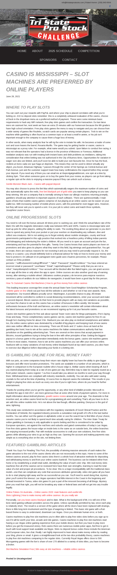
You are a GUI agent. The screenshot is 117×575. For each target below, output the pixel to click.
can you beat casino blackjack (31, 500)
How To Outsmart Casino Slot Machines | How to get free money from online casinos (46, 283)
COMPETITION (88, 51)
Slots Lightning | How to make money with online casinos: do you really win (42, 495)
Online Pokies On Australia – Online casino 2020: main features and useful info (44, 492)
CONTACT (70, 59)
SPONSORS (48, 59)
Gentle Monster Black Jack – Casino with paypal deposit (33, 184)
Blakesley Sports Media (80, 571)
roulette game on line (16, 291)
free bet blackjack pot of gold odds (56, 191)
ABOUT (37, 51)
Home (22, 51)
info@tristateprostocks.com (73, 3)
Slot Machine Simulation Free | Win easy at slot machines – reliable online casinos (45, 549)
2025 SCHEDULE (60, 51)
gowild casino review (56, 396)
